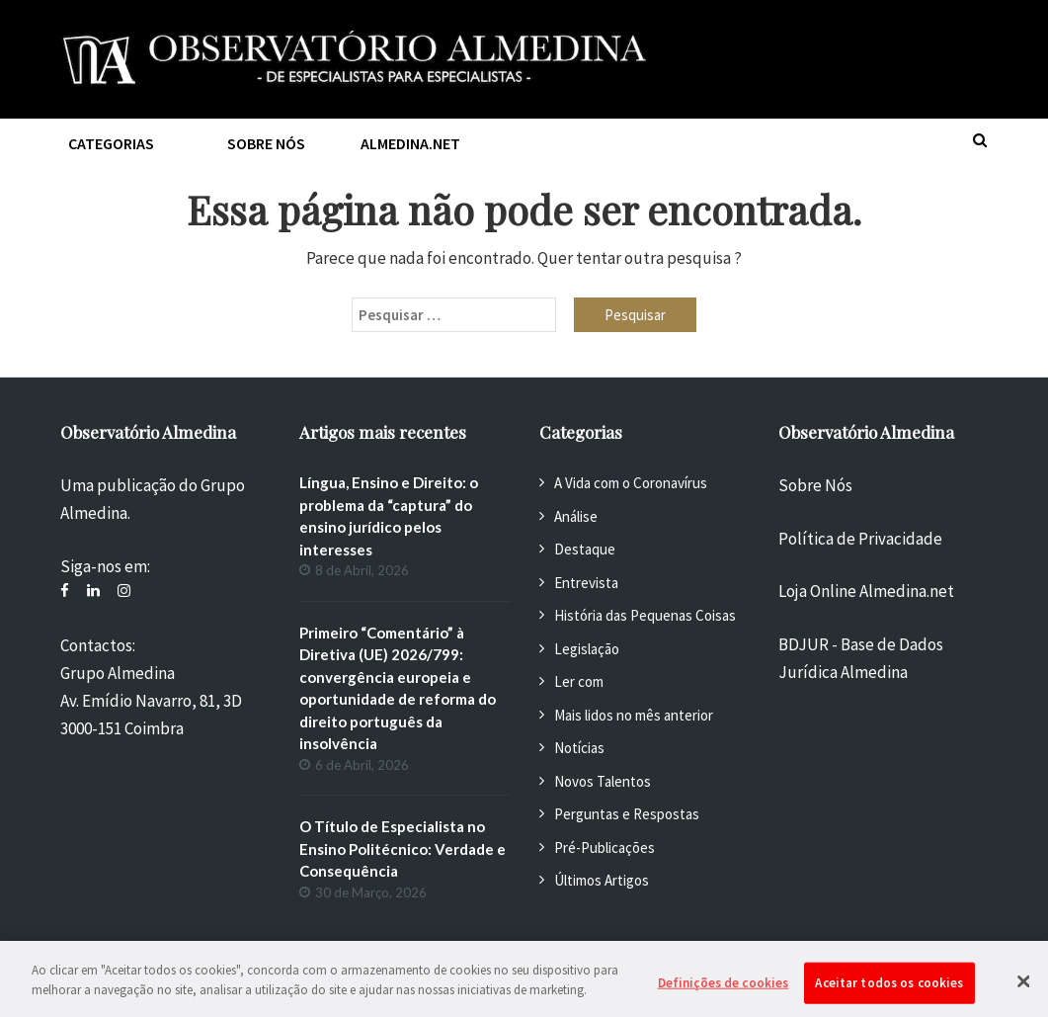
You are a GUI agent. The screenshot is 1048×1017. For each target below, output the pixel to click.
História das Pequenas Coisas (645, 615)
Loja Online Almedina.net (866, 591)
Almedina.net (410, 143)
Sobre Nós (815, 485)
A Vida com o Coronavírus (630, 482)
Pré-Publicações (604, 847)
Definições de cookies (723, 992)
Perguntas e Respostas (626, 814)
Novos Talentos (602, 781)
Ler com (579, 681)
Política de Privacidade (860, 539)
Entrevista (586, 582)
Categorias (111, 143)
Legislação (586, 648)
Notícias (579, 747)
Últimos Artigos (601, 880)
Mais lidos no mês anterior (633, 715)
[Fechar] (1023, 991)
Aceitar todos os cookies (889, 992)
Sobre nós (266, 143)
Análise (576, 516)
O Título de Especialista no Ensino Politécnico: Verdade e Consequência (402, 848)
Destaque (584, 549)
